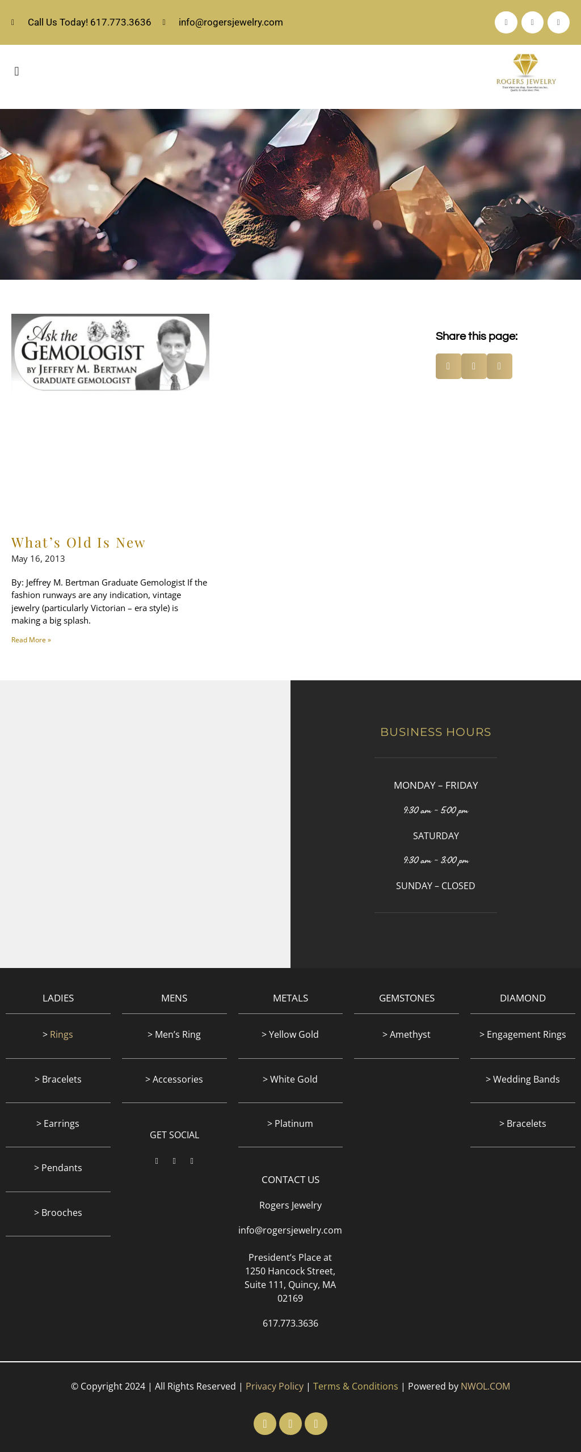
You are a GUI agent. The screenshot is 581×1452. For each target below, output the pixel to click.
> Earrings (57, 1123)
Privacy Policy (275, 1386)
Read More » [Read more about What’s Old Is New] (31, 640)
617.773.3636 (290, 1323)
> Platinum (290, 1123)
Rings (61, 1034)
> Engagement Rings (522, 1034)
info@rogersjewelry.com (290, 1230)
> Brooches (58, 1212)
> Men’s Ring (174, 1034)
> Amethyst (406, 1034)
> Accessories (174, 1079)
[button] (16, 71)
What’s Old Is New (78, 542)
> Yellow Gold (290, 1034)
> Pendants (58, 1167)
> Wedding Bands (523, 1079)
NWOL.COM (485, 1386)
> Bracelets (58, 1079)
